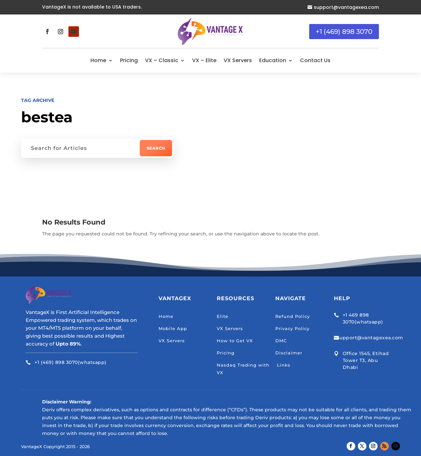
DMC (281, 340)
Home (98, 60)
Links (282, 365)
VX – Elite (204, 60)
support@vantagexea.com (346, 7)
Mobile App (173, 328)
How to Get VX (235, 340)
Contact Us (315, 60)
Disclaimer (288, 352)
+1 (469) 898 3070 (344, 32)
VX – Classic (161, 60)
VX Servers (238, 60)
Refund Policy (292, 316)
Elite (222, 316)
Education (272, 60)
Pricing (129, 60)
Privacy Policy (292, 328)
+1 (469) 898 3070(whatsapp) (71, 362)
